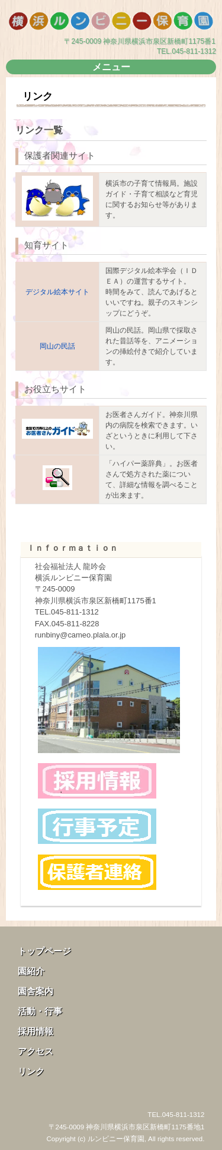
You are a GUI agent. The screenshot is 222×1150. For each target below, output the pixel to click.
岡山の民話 (57, 346)
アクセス (35, 1051)
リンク (31, 1071)
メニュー (111, 67)
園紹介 (31, 971)
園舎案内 (35, 991)
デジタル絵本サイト (57, 292)
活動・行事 (40, 1011)
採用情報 (35, 1031)
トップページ (44, 951)
